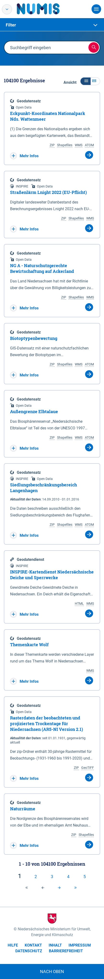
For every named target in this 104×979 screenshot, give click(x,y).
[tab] (52, 25)
